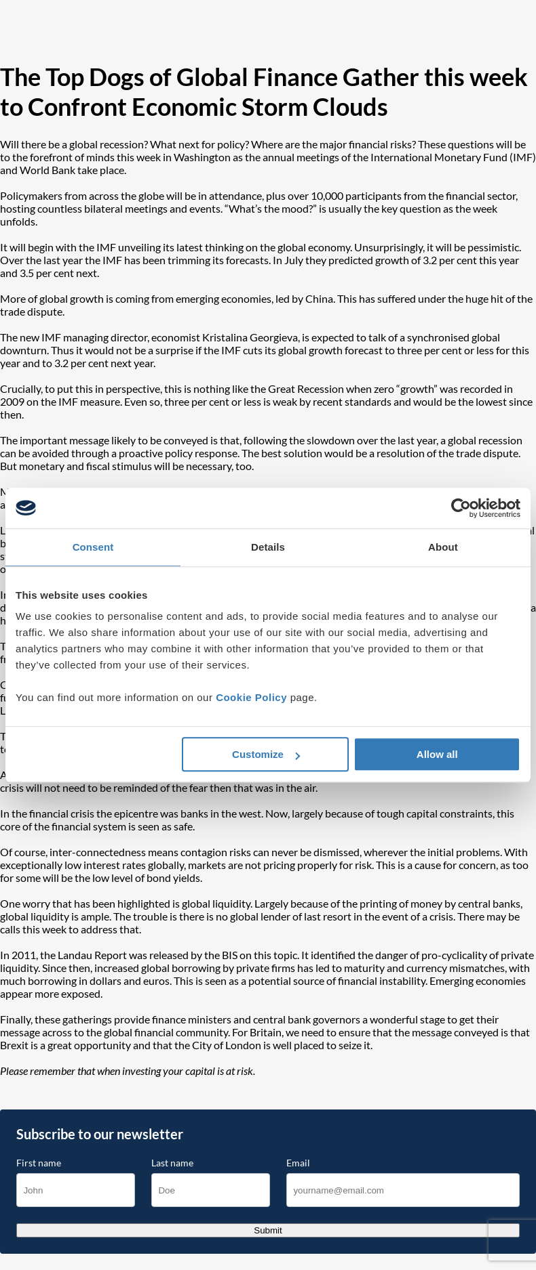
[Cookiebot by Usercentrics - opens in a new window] (461, 508)
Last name (172, 1163)
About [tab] (443, 547)
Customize (266, 754)
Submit (268, 1230)
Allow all (437, 754)
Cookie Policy (251, 697)
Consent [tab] (93, 547)
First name (38, 1163)
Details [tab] (268, 547)
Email (298, 1163)
